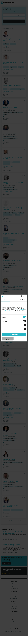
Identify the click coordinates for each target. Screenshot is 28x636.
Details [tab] (14, 299)
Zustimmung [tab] (5, 299)
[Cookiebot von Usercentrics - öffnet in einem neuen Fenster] (20, 296)
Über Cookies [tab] (23, 299)
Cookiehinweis (7, 310)
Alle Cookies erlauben (14, 334)
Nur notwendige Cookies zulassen (7, 338)
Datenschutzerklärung (19, 309)
